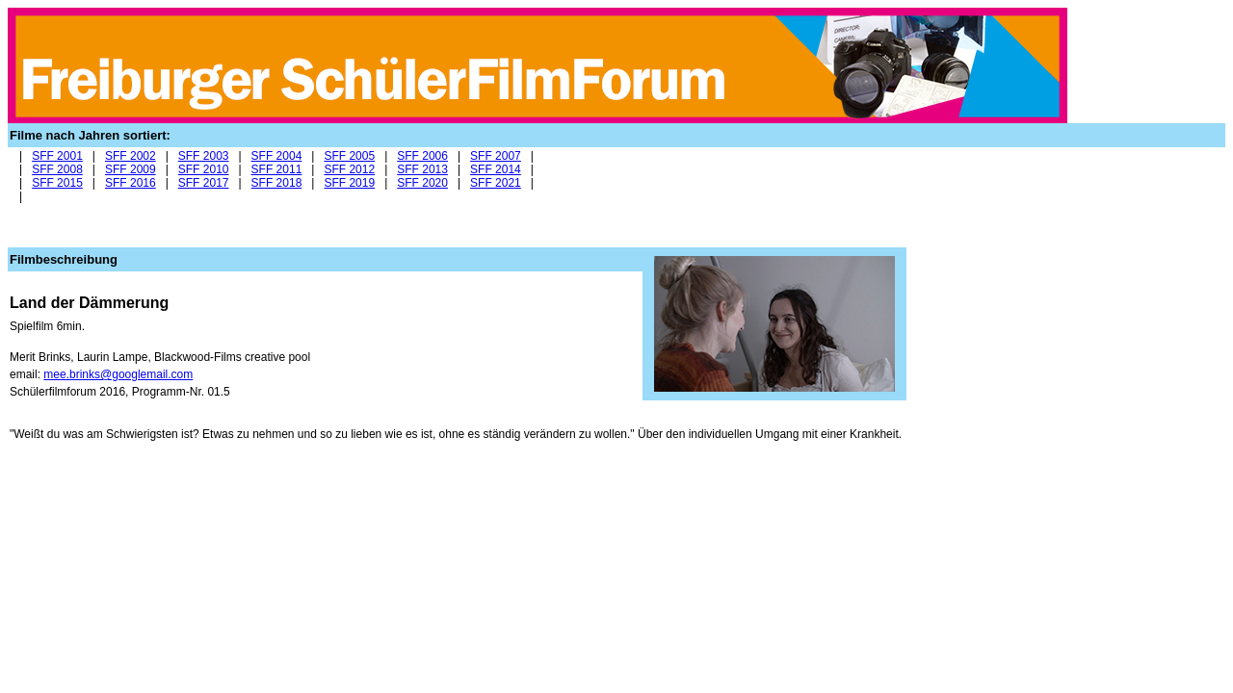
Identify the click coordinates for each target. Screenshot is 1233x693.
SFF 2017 (203, 183)
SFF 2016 (130, 183)
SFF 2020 (422, 183)
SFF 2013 (422, 169)
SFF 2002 (130, 156)
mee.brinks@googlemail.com (118, 374)
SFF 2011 (276, 169)
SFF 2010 (203, 169)
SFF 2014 (495, 169)
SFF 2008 (57, 169)
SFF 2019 (349, 183)
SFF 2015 (57, 183)
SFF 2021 (495, 183)
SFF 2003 (203, 156)
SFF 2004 (276, 156)
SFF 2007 (495, 156)
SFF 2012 (349, 169)
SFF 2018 (276, 183)
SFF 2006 (422, 156)
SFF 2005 (349, 156)
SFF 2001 (57, 156)
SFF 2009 (130, 169)
